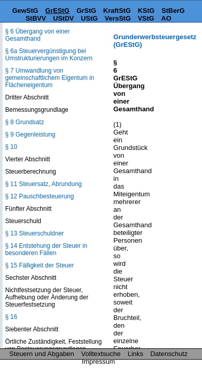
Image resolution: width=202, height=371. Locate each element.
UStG (89, 18)
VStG (146, 18)
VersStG (118, 18)
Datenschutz (169, 354)
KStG (146, 10)
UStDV (63, 18)
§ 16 (11, 317)
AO (166, 18)
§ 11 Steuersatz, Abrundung (43, 184)
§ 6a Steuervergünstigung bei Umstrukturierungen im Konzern (48, 54)
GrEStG (57, 10)
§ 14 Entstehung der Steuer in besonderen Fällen (46, 249)
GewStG (25, 10)
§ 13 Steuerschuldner (34, 233)
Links (135, 354)
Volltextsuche (101, 354)
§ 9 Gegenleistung (30, 134)
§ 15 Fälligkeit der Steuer (39, 265)
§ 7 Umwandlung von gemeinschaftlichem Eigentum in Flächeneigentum (49, 78)
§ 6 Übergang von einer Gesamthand (37, 35)
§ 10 (11, 146)
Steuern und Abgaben (41, 354)
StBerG (173, 10)
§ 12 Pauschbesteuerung (39, 196)
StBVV (36, 18)
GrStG (86, 10)
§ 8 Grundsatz (24, 122)
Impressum (98, 361)
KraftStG (116, 10)
